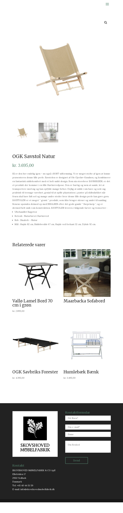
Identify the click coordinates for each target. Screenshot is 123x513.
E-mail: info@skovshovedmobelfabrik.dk (33, 499)
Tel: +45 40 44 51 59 (22, 496)
